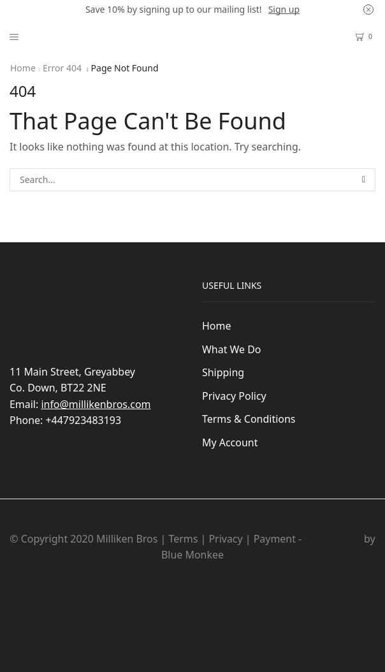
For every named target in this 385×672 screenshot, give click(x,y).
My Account (230, 442)
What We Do (231, 349)
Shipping (223, 372)
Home (23, 68)
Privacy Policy (234, 396)
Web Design (332, 539)
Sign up (284, 9)
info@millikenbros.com (95, 404)
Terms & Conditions (248, 419)
